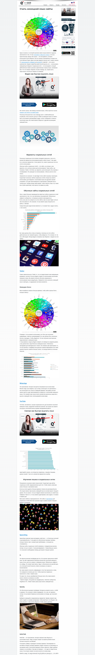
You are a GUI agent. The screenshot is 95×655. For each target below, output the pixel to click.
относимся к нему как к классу (41, 54)
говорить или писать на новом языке (29, 112)
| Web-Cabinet (72, 5)
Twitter (22, 271)
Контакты (64, 5)
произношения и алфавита (28, 62)
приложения (49, 498)
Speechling (23, 535)
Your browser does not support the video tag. (39, 88)
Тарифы (57, 5)
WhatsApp (23, 383)
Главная (45, 5)
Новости (51, 5)
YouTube (23, 401)
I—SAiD (28, 2)
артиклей (39, 62)
